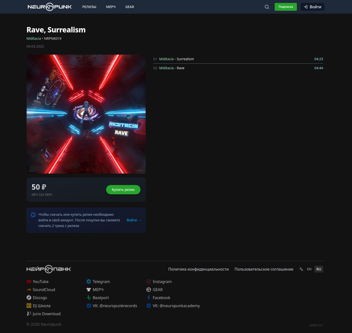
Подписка (286, 7)
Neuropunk (51, 324)
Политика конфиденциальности (198, 269)
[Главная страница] (50, 7)
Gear (129, 6)
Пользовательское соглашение (264, 269)
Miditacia (34, 38)
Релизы (89, 6)
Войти (312, 7)
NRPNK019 (52, 38)
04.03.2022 (35, 46)
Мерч (111, 6)
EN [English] (309, 269)
